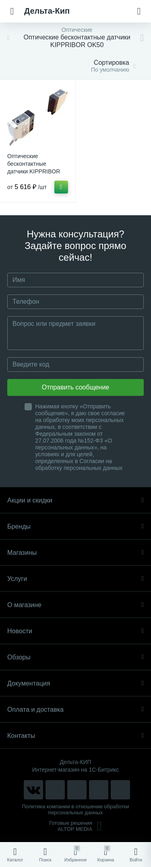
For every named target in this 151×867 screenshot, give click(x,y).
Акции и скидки (75, 500)
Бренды (75, 526)
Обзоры (75, 657)
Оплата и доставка (75, 709)
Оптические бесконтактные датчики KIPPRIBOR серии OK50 (33, 167)
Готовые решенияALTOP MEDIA (75, 826)
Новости (75, 631)
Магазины (75, 552)
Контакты (75, 735)
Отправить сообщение (75, 387)
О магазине (75, 604)
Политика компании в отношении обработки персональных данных (75, 809)
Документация (75, 683)
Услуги (75, 578)
